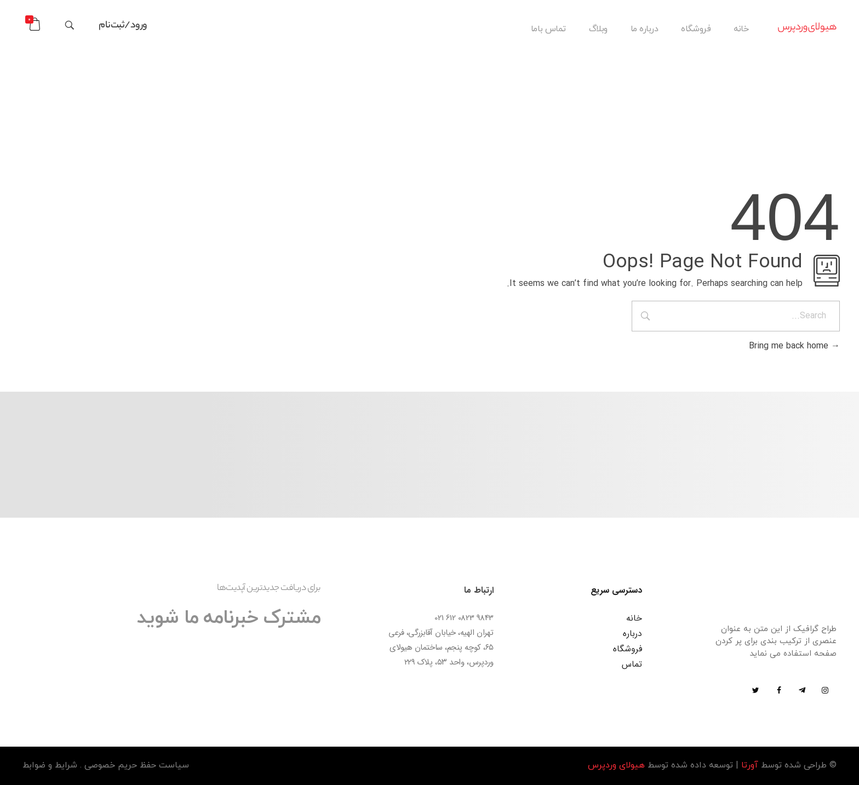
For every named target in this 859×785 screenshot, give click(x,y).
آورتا (749, 765)
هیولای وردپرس (616, 765)
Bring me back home (794, 346)
